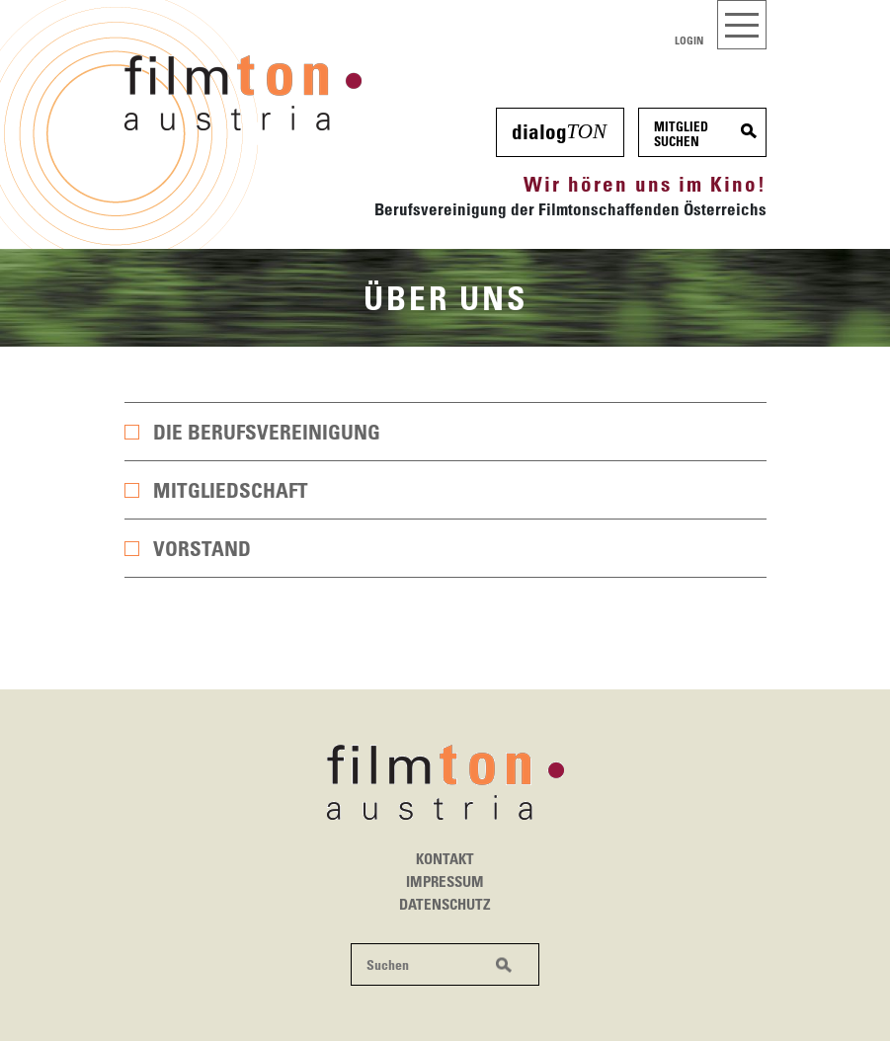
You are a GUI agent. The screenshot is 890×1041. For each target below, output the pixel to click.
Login (689, 40)
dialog (559, 131)
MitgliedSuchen (681, 134)
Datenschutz (445, 904)
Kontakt (445, 858)
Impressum (445, 881)
